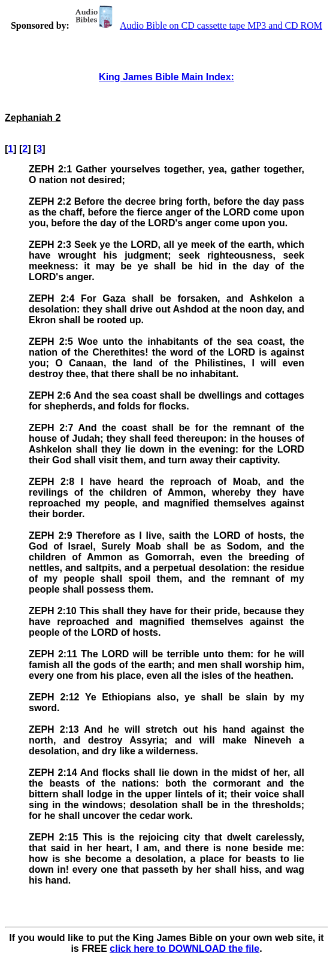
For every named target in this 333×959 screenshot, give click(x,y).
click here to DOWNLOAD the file (184, 948)
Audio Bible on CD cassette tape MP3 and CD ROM (197, 25)
